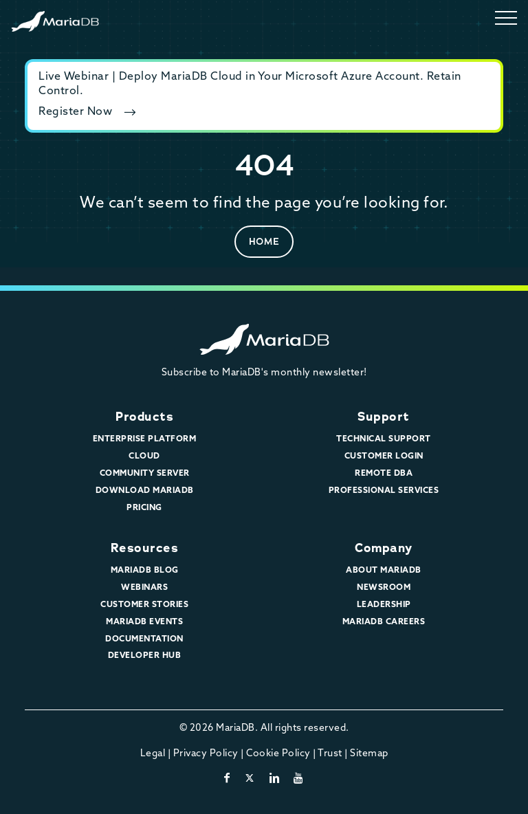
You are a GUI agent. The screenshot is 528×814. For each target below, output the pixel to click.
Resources (145, 548)
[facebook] (227, 778)
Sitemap (369, 754)
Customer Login (384, 456)
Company (383, 548)
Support (384, 416)
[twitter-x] (250, 778)
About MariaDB (383, 570)
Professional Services (384, 491)
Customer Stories (144, 605)
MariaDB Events (144, 622)
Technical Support (383, 439)
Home (264, 241)
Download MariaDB (145, 491)
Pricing (144, 508)
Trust (330, 754)
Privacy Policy (206, 754)
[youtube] (299, 778)
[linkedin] (275, 778)
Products (144, 416)
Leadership (384, 605)
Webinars (144, 588)
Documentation (144, 639)
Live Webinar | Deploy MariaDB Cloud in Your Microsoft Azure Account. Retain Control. (249, 84)
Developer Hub (145, 656)
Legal (153, 754)
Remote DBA (383, 474)
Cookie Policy (278, 754)
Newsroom (383, 588)
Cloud (144, 456)
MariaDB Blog (145, 570)
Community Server (145, 474)
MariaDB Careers (384, 622)
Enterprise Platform (145, 439)
